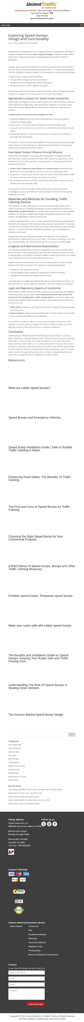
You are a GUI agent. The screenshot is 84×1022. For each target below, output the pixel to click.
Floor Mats (12, 755)
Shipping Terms (35, 946)
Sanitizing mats (14, 769)
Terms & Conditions (37, 942)
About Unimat (16, 926)
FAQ (30, 930)
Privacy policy (34, 950)
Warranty (32, 938)
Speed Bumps (13, 773)
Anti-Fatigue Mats (15, 745)
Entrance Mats (13, 752)
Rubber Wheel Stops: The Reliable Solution (24, 804)
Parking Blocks (13, 762)
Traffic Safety (13, 780)
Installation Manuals (37, 934)
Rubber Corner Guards (16, 766)
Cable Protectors (14, 748)
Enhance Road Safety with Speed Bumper (23, 797)
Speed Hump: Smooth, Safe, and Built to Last (25, 793)
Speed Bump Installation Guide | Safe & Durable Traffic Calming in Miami (35, 789)
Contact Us (33, 926)
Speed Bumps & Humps (28, 43)
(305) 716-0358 (42, 16)
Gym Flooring (13, 759)
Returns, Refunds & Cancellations (43, 954)
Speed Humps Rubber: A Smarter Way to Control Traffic (29, 800)
